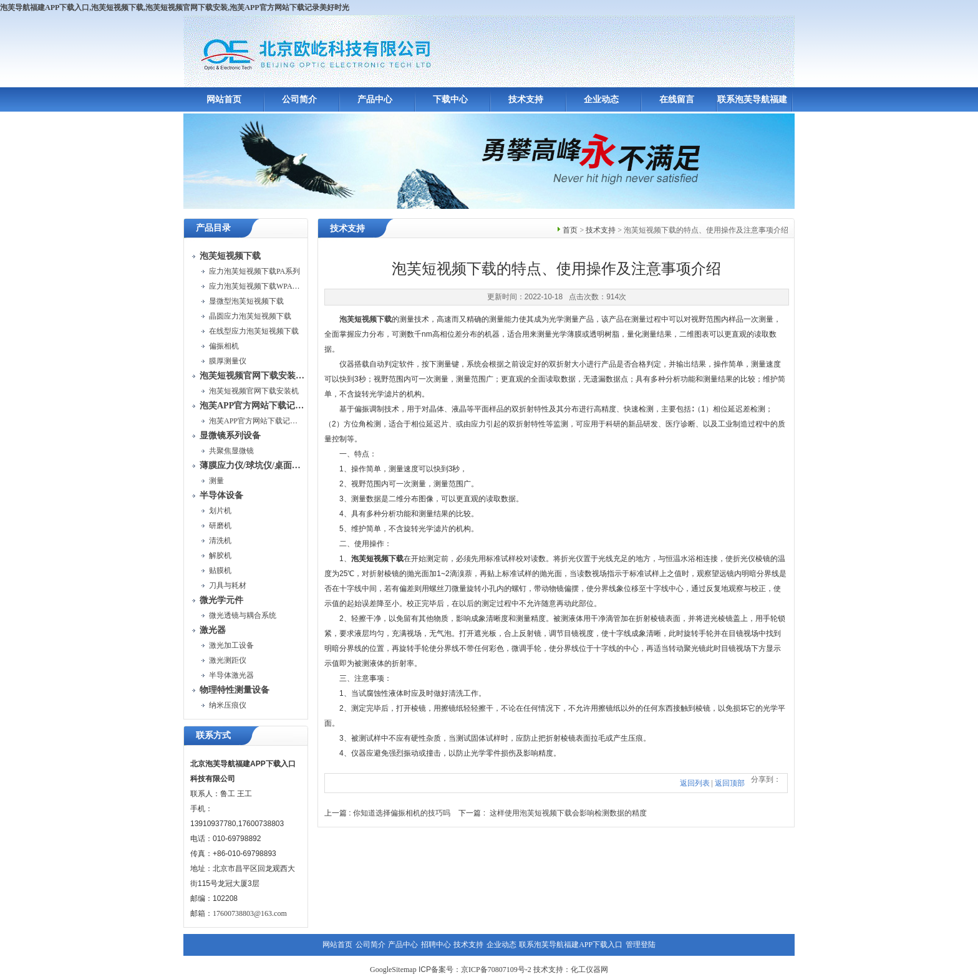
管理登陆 (641, 944)
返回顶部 (730, 783)
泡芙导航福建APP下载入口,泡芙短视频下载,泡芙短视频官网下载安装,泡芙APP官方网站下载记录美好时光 (174, 7)
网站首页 (223, 99)
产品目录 (213, 228)
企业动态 (601, 99)
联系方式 (213, 735)
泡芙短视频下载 (365, 319)
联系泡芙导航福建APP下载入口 (570, 944)
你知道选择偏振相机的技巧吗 (401, 813)
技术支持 (525, 99)
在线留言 (676, 99)
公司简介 (299, 99)
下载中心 (450, 99)
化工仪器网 (589, 969)
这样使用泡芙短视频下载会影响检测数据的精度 (568, 813)
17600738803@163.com (250, 913)
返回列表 (695, 783)
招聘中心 (436, 944)
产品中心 (374, 99)
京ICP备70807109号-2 (496, 969)
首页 (570, 230)
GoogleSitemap (393, 969)
